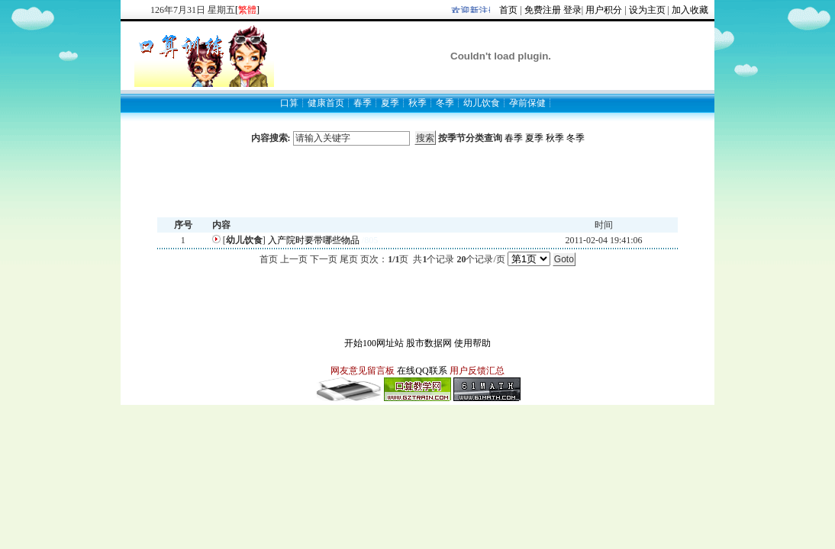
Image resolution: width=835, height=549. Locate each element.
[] (247, 10)
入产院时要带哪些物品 (313, 240)
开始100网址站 (374, 343)
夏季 (534, 138)
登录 (572, 10)
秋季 (555, 138)
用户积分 (603, 10)
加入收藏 (690, 10)
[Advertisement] (417, 181)
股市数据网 (429, 343)
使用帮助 (472, 343)
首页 (508, 10)
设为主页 (647, 10)
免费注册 (542, 10)
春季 (514, 138)
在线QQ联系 (422, 370)
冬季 (575, 138)
